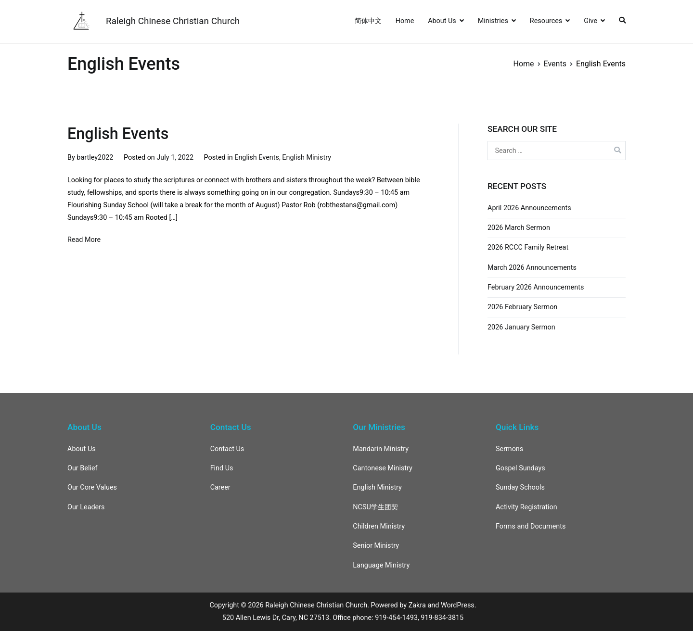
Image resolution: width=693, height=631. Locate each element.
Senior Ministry (376, 546)
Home (405, 21)
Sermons (509, 449)
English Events (117, 134)
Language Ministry (381, 565)
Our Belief (82, 468)
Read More (84, 240)
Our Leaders (86, 507)
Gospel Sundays (520, 468)
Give (590, 21)
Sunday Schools (520, 487)
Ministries (493, 21)
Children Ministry (379, 526)
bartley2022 (95, 157)
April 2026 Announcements (529, 208)
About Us (442, 21)
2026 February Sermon (522, 307)
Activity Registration (526, 507)
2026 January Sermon (521, 327)
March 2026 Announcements (532, 268)
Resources (546, 21)
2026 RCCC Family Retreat (528, 247)
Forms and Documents (530, 526)
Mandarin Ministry (381, 449)
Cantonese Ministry (382, 468)
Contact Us (227, 449)
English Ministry (306, 157)
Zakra (417, 605)
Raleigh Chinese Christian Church (173, 20)
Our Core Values (92, 487)
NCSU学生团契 (375, 507)
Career (220, 487)
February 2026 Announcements (536, 287)
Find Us (221, 468)
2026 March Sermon (519, 228)
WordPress (458, 605)
